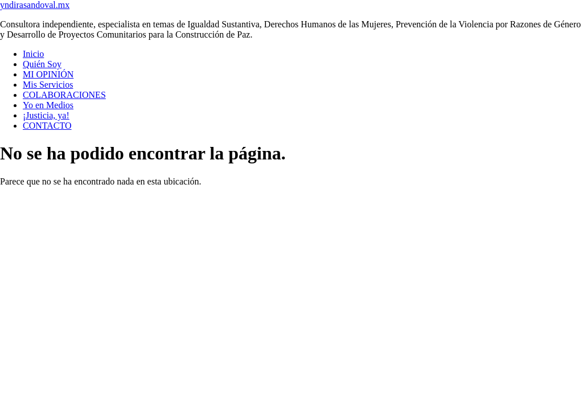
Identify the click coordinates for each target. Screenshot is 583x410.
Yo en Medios (48, 105)
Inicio (33, 54)
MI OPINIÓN (48, 74)
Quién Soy (42, 64)
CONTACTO (47, 125)
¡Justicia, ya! (46, 115)
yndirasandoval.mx (34, 5)
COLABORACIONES (64, 95)
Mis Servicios (48, 84)
